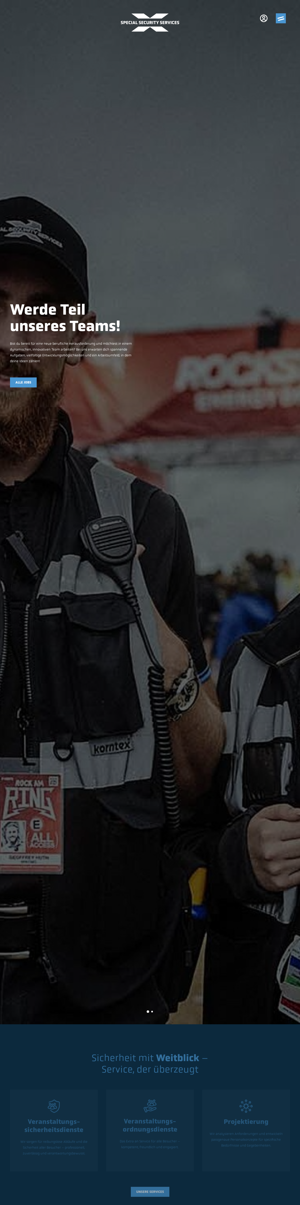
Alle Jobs (23, 382)
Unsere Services (150, 1193)
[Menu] (281, 18)
